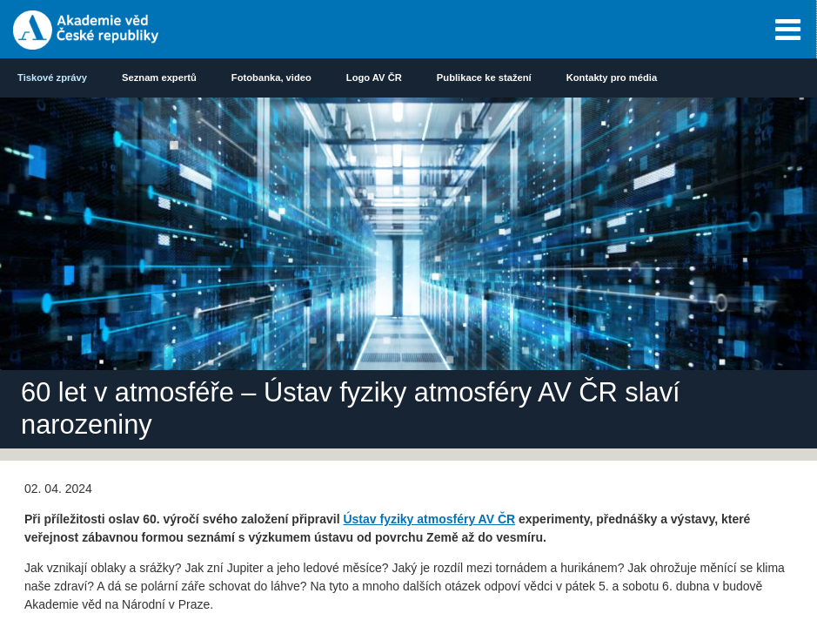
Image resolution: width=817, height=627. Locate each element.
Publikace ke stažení (484, 77)
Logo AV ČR (374, 77)
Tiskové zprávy (52, 77)
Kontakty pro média (611, 77)
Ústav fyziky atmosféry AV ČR (429, 519)
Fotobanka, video (271, 77)
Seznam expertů (159, 77)
